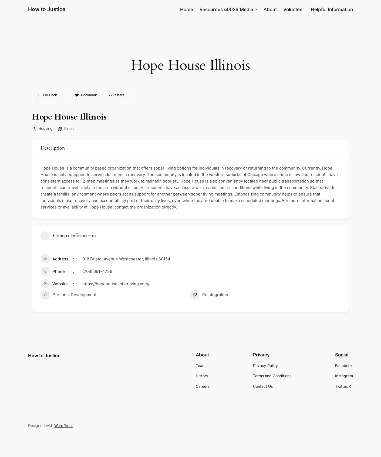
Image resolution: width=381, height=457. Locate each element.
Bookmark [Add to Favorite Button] (86, 95)
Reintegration (209, 296)
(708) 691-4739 (97, 271)
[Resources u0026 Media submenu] (255, 9)
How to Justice (46, 9)
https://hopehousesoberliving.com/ (115, 283)
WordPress (63, 425)
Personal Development (68, 296)
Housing (45, 128)
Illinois (69, 128)
